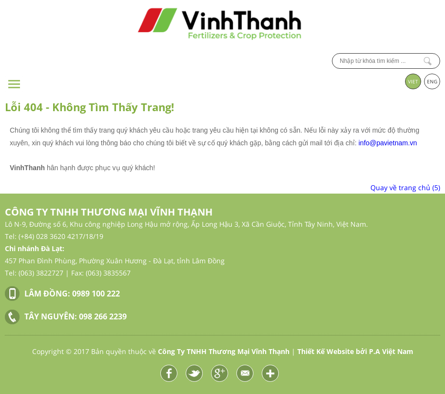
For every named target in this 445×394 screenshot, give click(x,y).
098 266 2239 (103, 316)
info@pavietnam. (384, 143)
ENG (432, 81)
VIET (413, 81)
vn (413, 143)
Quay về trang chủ (405, 187)
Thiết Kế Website (325, 351)
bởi (384, 351)
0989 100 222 (96, 293)
